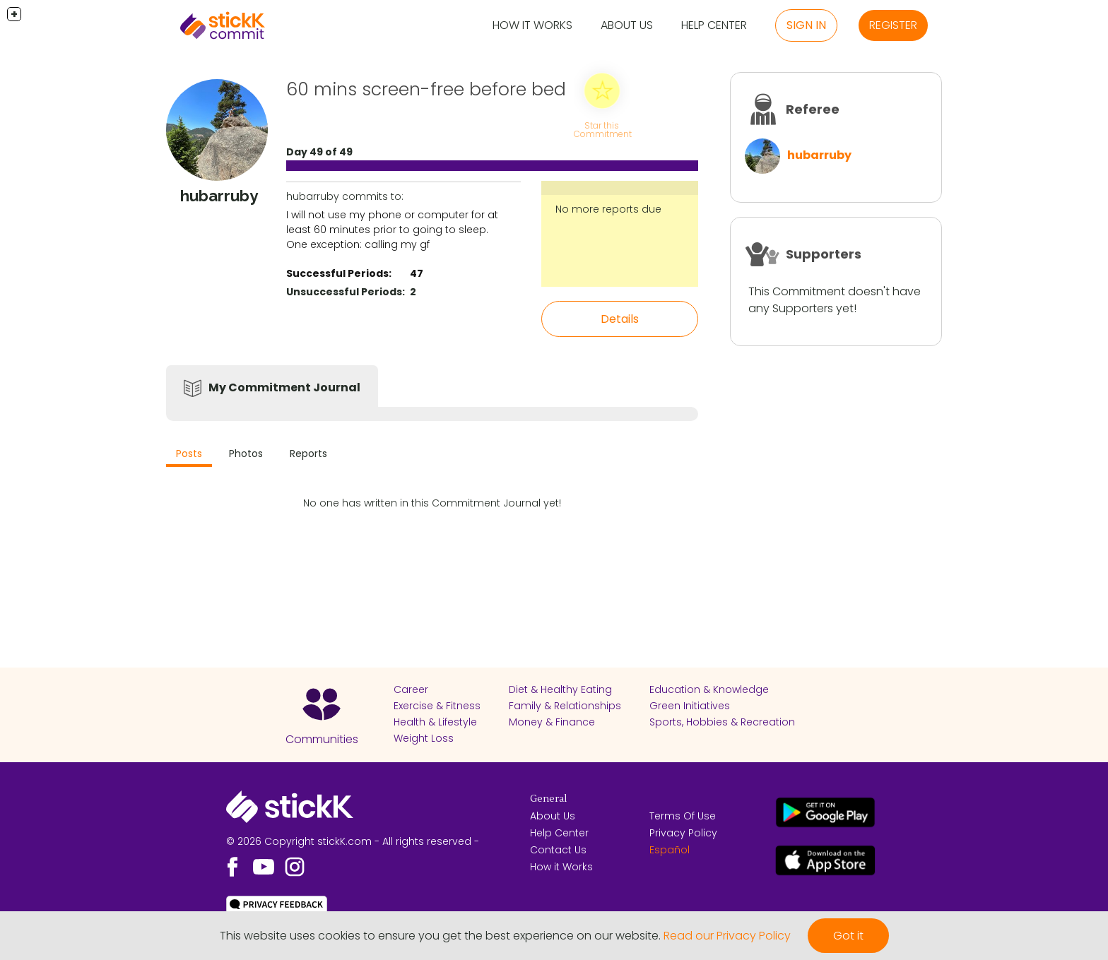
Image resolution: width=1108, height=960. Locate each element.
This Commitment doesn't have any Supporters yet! (834, 299)
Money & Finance (552, 722)
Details (620, 319)
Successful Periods (337, 273)
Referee (812, 109)
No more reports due (608, 209)
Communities (321, 739)
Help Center (714, 25)
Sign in (806, 25)
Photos (246, 453)
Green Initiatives (689, 706)
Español (669, 850)
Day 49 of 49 (319, 152)
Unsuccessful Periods (344, 292)
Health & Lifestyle (435, 722)
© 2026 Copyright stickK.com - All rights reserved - (352, 841)
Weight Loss (424, 738)
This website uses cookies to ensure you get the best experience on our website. (440, 936)
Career (411, 689)
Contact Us (558, 850)
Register (893, 25)
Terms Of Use (682, 816)
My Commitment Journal (284, 387)
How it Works (532, 25)
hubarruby (819, 155)
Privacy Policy (683, 833)
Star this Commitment (603, 129)
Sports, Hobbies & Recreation (722, 722)
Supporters (823, 254)
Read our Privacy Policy (727, 936)
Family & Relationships (565, 706)
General (548, 799)
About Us (627, 25)
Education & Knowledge (709, 689)
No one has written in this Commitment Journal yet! (432, 503)
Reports (308, 453)
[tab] (189, 455)
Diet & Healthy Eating (560, 689)
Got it (848, 936)
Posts (189, 453)
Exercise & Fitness (437, 706)
